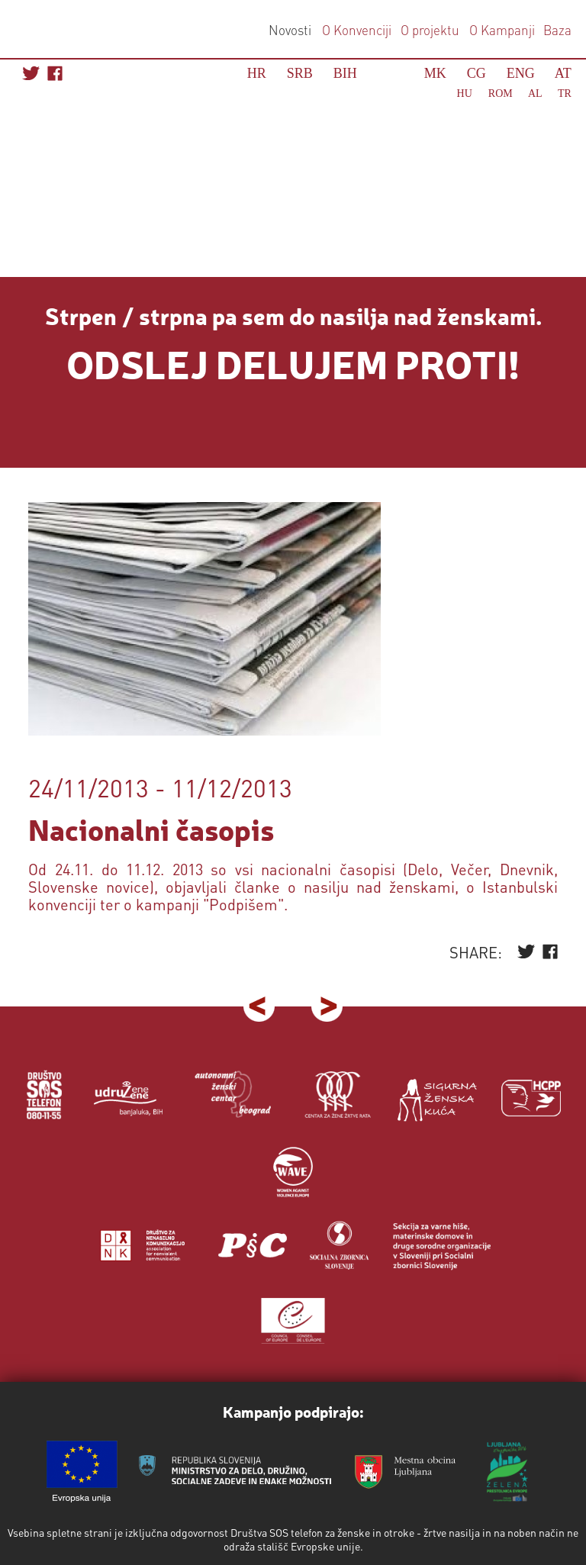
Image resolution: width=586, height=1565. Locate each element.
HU (464, 93)
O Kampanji (502, 29)
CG (476, 73)
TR (565, 93)
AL (535, 93)
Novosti (290, 29)
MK (435, 73)
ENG (521, 73)
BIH (345, 73)
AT (563, 73)
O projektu (430, 29)
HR (256, 73)
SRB (300, 73)
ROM (500, 93)
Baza (556, 29)
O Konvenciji (356, 29)
